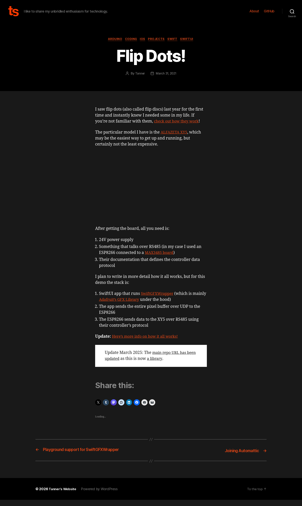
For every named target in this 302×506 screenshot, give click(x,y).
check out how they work (178, 127)
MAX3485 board (160, 259)
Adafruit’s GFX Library (135, 306)
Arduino (112, 45)
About (254, 14)
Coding (129, 45)
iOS (142, 45)
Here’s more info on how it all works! (147, 343)
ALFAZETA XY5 (175, 138)
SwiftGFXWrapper (158, 300)
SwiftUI (190, 45)
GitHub (269, 14)
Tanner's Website (63, 495)
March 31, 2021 (166, 80)
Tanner (139, 80)
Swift (175, 45)
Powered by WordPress (100, 495)
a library (167, 365)
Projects (157, 45)
